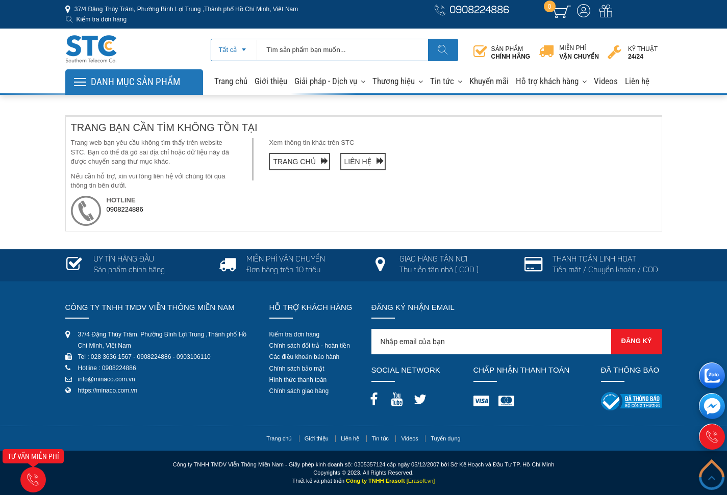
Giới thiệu (271, 81)
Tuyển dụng (445, 438)
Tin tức (442, 81)
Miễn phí (579, 52)
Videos (606, 81)
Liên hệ (637, 81)
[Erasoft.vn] (421, 481)
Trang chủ (230, 81)
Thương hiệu (393, 81)
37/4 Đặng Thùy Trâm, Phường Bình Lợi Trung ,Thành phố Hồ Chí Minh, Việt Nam (185, 9)
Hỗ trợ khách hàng (547, 81)
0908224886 (479, 11)
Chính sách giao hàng (299, 391)
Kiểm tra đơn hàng (102, 19)
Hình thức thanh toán (298, 379)
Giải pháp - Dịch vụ (325, 81)
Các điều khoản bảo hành (304, 356)
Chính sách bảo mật (296, 368)
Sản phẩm (511, 52)
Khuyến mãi (489, 81)
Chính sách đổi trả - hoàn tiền (309, 345)
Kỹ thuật (643, 52)
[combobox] (234, 46)
